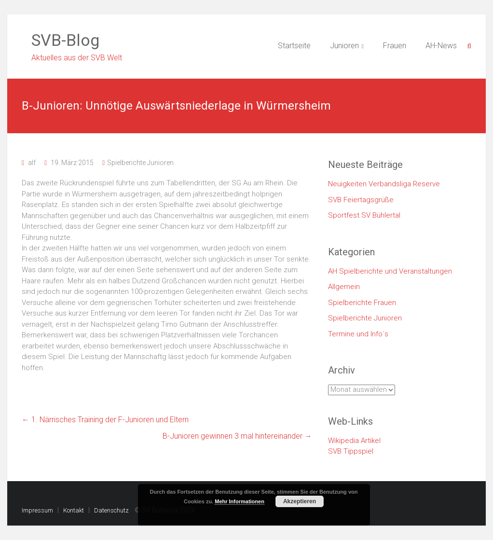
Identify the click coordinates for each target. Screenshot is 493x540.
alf (32, 162)
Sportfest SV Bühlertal (364, 215)
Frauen (394, 45)
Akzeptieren (299, 501)
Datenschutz (111, 510)
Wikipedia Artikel (354, 440)
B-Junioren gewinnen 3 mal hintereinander (237, 436)
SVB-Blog (65, 40)
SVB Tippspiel (350, 451)
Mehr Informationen (239, 501)
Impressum (37, 510)
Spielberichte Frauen (362, 302)
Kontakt (73, 510)
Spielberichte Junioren (140, 162)
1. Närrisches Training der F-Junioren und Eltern (105, 419)
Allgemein (344, 286)
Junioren (344, 45)
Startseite (294, 45)
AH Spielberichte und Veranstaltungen (390, 271)
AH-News (441, 45)
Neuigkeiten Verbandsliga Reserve (384, 184)
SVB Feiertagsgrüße (361, 199)
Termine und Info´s (358, 334)
